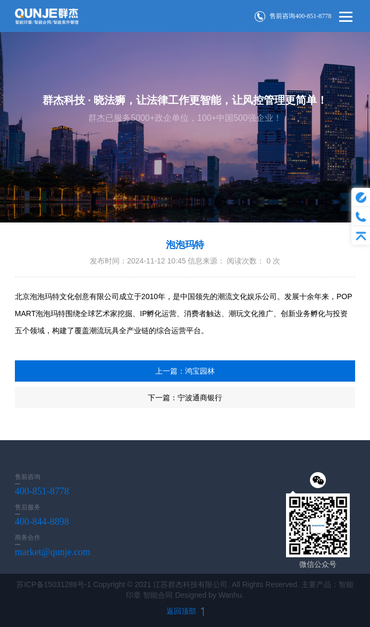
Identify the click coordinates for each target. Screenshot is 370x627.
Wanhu (230, 595)
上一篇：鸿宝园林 (185, 371)
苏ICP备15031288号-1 (53, 584)
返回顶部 (184, 611)
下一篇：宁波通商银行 (185, 397)
